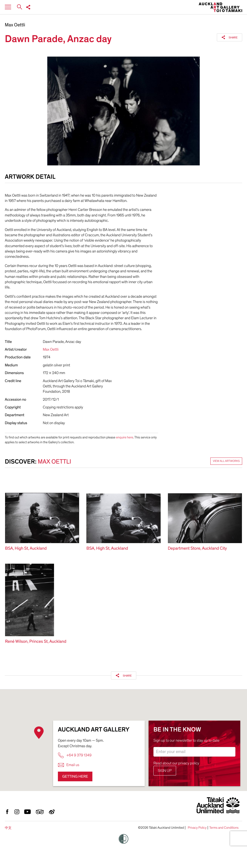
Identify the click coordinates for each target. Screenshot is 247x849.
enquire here (124, 437)
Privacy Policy (197, 827)
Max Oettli (15, 25)
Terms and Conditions (224, 827)
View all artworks (226, 461)
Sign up (165, 770)
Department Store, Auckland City (197, 548)
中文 (8, 828)
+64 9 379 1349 (74, 755)
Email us (68, 765)
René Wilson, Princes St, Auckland (35, 641)
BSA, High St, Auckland (26, 548)
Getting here (75, 776)
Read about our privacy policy (176, 763)
